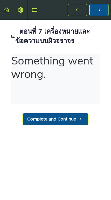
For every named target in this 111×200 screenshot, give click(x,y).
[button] (7, 10)
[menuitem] (21, 10)
